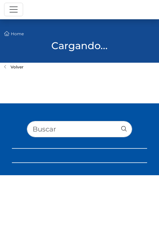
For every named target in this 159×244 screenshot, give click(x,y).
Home (17, 33)
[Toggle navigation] (13, 9)
